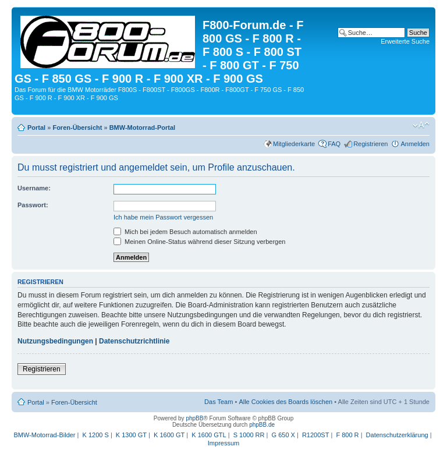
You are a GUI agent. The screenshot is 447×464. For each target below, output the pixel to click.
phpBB (194, 418)
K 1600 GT (169, 434)
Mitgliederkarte (294, 143)
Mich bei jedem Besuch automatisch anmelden (185, 231)
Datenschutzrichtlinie (134, 341)
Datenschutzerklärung (397, 434)
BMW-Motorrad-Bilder (44, 434)
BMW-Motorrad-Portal (142, 127)
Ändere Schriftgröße (421, 125)
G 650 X (283, 434)
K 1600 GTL (208, 434)
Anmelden (415, 143)
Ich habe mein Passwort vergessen (163, 217)
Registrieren (370, 143)
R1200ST (315, 434)
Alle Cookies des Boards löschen (285, 401)
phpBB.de (262, 425)
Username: (34, 188)
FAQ (334, 143)
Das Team (218, 401)
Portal (36, 127)
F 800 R (347, 434)
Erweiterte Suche (405, 41)
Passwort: (32, 204)
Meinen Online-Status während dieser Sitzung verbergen (199, 241)
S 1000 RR (249, 434)
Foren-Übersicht (77, 127)
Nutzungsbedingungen (55, 341)
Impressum (223, 443)
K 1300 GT (131, 434)
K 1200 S (96, 434)
